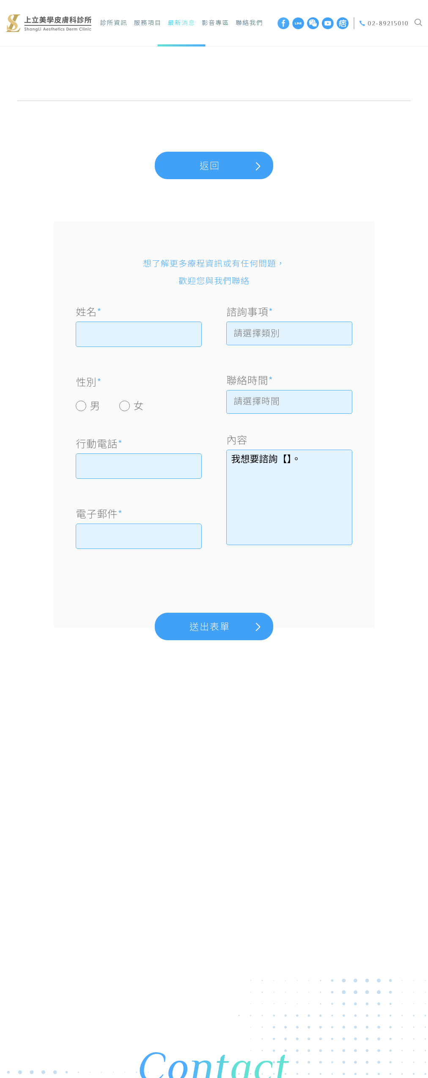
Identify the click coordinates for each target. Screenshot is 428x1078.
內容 (236, 443)
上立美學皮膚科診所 (48, 23)
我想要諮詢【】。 (289, 501)
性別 (89, 381)
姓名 (89, 311)
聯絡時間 (249, 381)
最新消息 (181, 22)
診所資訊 (113, 22)
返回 (210, 166)
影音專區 (215, 22)
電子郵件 (99, 513)
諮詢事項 (249, 311)
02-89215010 (388, 23)
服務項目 (148, 22)
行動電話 (99, 443)
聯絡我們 (249, 22)
